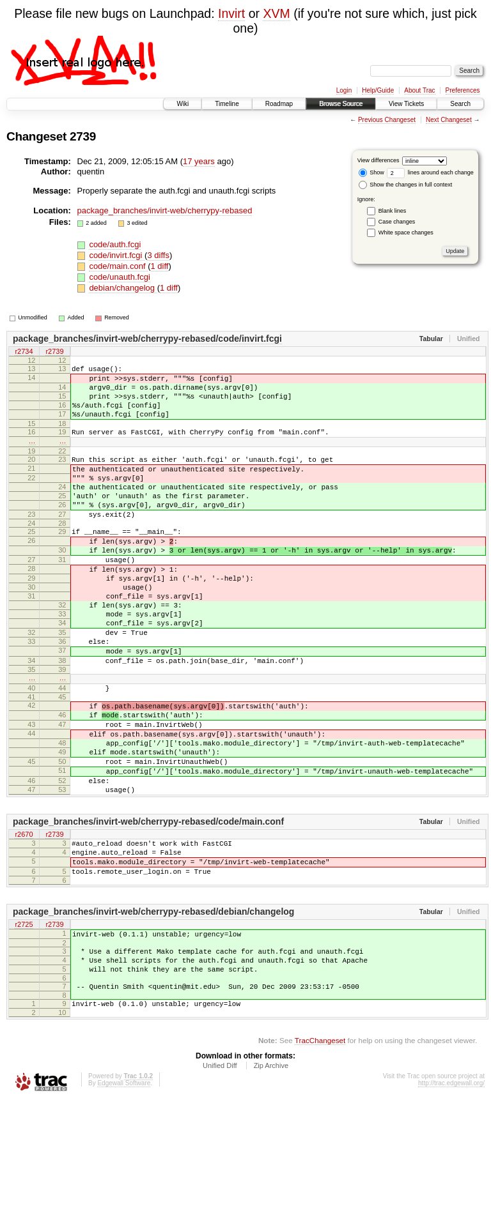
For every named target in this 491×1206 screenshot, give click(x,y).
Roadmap (279, 103)
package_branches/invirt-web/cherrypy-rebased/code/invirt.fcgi (147, 338)
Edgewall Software (123, 1188)
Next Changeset (449, 119)
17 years (199, 161)
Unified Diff (220, 1171)
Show (371, 172)
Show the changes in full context (406, 184)
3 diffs (158, 255)
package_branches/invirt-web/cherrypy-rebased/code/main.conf (148, 904)
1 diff (160, 266)
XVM (276, 13)
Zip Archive (271, 1171)
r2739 (54, 352)
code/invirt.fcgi (116, 255)
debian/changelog (123, 288)
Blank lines (392, 211)
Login (344, 90)
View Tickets (406, 103)
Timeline (226, 103)
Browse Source (340, 103)
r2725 (24, 1017)
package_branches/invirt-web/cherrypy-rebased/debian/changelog (153, 1003)
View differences (378, 160)
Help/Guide (378, 90)
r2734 (24, 352)
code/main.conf (118, 266)
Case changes (397, 221)
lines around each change (430, 172)
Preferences (463, 90)
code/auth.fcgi (115, 244)
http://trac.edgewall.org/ (451, 1188)
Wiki (182, 103)
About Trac (419, 90)
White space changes (405, 232)
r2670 (24, 917)
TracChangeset (320, 1145)
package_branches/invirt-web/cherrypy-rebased (165, 210)
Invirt (231, 13)
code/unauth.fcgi (119, 277)
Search (460, 103)
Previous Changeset (387, 119)
